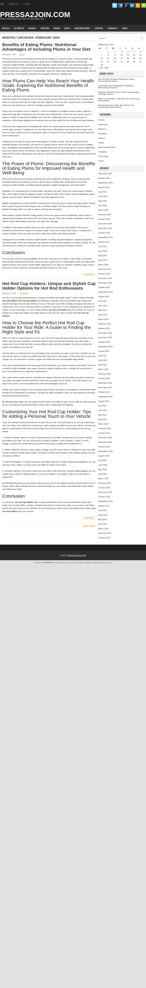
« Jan (100, 68)
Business (32, 28)
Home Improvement (82, 28)
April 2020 (102, 474)
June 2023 (102, 305)
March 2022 (103, 369)
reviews (95, 562)
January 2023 (104, 328)
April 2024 (102, 260)
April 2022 (102, 365)
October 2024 (104, 233)
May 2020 (102, 469)
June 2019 (102, 515)
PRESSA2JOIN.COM (35, 15)
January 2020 (104, 487)
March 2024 (103, 264)
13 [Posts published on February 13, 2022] (140, 55)
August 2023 (103, 296)
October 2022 (104, 342)
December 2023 (105, 278)
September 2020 (105, 451)
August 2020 (103, 456)
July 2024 (102, 246)
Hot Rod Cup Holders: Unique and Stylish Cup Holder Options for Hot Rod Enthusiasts (49, 285)
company (73, 562)
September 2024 (105, 237)
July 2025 (102, 192)
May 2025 (102, 201)
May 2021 (102, 415)
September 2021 (105, 396)
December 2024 (105, 224)
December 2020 (105, 437)
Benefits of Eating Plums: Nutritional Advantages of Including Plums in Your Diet (46, 47)
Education (45, 28)
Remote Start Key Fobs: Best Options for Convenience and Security (116, 106)
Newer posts (89, 526)
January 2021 (104, 433)
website (88, 562)
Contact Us (14, 4)
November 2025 (105, 173)
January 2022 (104, 378)
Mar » (107, 68)
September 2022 (105, 346)
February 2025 (104, 214)
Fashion (57, 28)
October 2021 (104, 392)
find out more (106, 562)
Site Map (26, 4)
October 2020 (104, 447)
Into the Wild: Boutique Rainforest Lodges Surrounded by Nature (116, 80)
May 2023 (102, 310)
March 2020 (103, 478)
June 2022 (102, 360)
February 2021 (104, 428)
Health (67, 28)
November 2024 (105, 228)
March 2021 (103, 424)
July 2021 (102, 406)
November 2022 (105, 337)
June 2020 (102, 465)
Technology (112, 28)
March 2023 (103, 319)
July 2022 (102, 356)
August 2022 (103, 351)
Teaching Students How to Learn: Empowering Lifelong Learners (118, 93)
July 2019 (102, 510)
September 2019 (105, 501)
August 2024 (103, 242)
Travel (124, 28)
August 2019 (103, 506)
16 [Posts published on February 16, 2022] (115, 58)
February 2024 (104, 269)
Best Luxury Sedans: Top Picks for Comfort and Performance (119, 100)
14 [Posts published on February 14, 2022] (102, 58)
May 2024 (102, 255)
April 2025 (102, 205)
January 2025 (104, 219)
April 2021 (102, 419)
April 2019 (102, 524)
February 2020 (104, 483)
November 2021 (105, 387)
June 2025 (102, 196)
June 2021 (102, 410)
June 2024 (102, 251)
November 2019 (105, 492)
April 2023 (102, 315)
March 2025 (103, 210)
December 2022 (105, 333)
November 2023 (105, 283)
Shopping (99, 28)
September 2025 (105, 183)
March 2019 (103, 528)
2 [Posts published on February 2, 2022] (114, 52)
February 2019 (104, 533)
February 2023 (104, 324)
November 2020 (105, 442)
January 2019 (104, 538)
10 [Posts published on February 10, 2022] (122, 55)
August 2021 (103, 401)
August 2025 (103, 187)
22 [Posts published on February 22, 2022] (108, 62)
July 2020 (102, 460)
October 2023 (104, 287)
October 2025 (104, 178)
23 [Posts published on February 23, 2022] (115, 62)
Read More (88, 275)
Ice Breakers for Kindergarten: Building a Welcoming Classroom (116, 86)
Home (2, 4)
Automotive (19, 28)
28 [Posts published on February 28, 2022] (102, 65)
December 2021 (105, 383)
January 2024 (104, 274)
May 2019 (102, 519)
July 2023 (102, 301)
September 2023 (105, 292)
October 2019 (104, 497)
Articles (5, 28)
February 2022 (104, 374)
